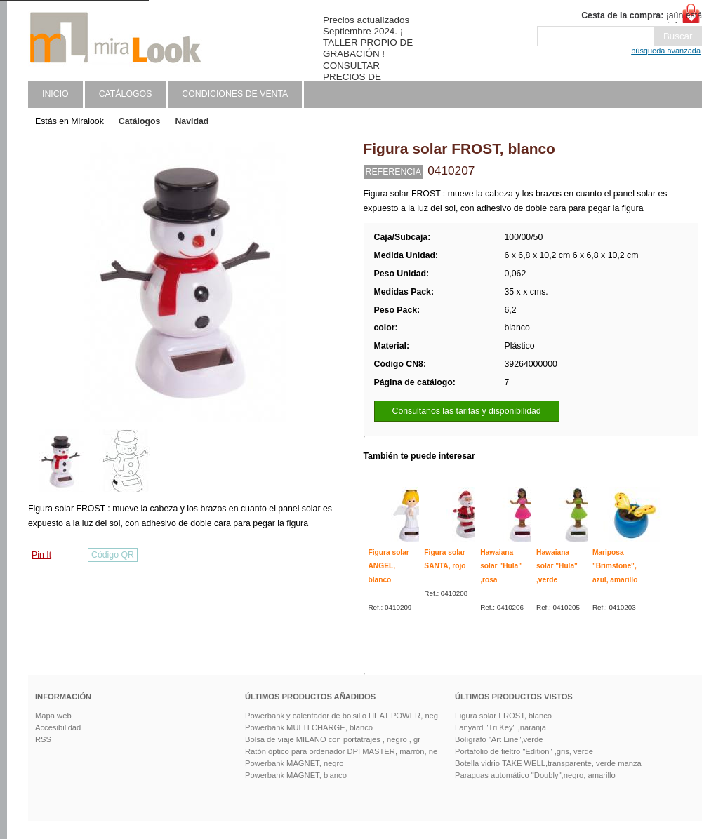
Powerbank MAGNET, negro (294, 763)
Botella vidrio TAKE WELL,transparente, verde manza (548, 763)
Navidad (191, 121)
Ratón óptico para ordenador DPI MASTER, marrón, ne (341, 751)
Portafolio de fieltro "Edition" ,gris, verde (524, 751)
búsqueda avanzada (666, 50)
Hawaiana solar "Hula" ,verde (557, 566)
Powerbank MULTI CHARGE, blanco (309, 727)
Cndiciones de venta (235, 94)
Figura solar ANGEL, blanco (389, 566)
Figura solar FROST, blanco (503, 715)
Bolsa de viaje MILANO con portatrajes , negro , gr (332, 739)
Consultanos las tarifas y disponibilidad (466, 411)
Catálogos (140, 121)
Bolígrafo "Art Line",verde (499, 739)
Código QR (112, 555)
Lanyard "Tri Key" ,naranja (500, 727)
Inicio (55, 94)
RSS (43, 739)
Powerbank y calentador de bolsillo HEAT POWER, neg (341, 715)
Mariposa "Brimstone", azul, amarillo (615, 566)
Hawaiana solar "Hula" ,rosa (501, 566)
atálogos (125, 94)
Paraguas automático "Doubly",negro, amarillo (535, 775)
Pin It (41, 555)
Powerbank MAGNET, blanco (296, 775)
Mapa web (53, 715)
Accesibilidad (58, 727)
